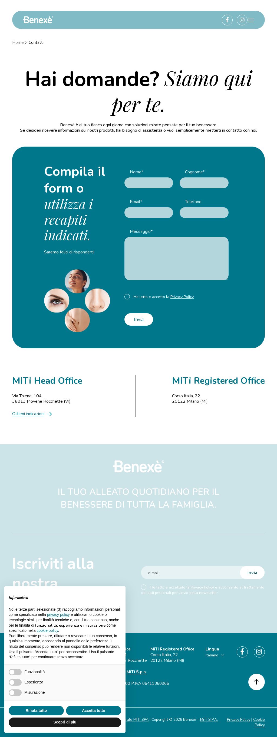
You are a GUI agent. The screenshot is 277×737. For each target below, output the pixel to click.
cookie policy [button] (47, 630)
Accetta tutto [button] (93, 710)
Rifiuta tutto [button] (36, 710)
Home (18, 42)
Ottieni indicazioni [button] (28, 414)
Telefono (193, 201)
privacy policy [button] (58, 614)
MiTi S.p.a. (137, 672)
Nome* (136, 172)
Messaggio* (141, 231)
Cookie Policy (259, 722)
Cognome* (195, 172)
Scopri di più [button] (65, 722)
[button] (251, 20)
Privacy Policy (182, 296)
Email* (136, 201)
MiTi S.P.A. (209, 719)
